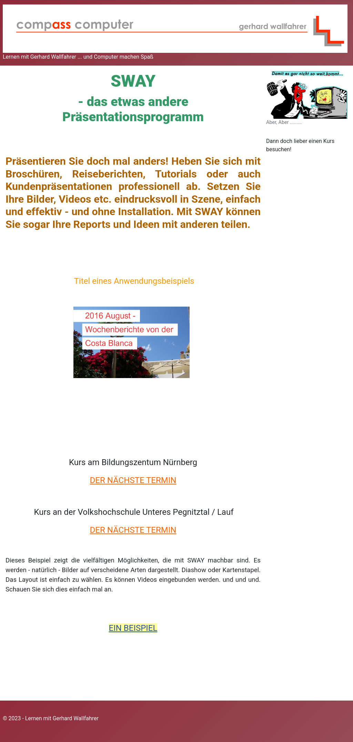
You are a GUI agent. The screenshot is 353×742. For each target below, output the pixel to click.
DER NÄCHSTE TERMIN (133, 480)
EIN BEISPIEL (133, 628)
